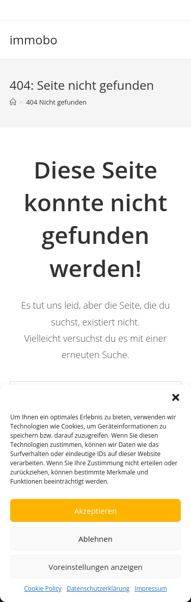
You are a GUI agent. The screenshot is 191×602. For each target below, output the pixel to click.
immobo (34, 39)
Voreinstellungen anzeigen (95, 567)
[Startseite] (13, 102)
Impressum (150, 588)
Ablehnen (95, 539)
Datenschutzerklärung (98, 588)
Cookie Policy (42, 588)
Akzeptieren (95, 511)
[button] (176, 397)
